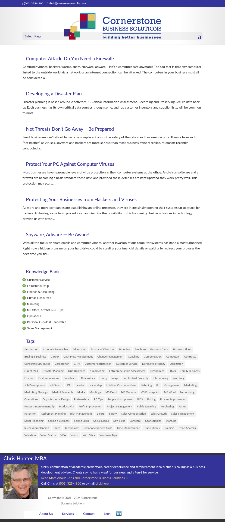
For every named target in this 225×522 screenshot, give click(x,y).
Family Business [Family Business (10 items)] (190, 371)
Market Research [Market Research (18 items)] (62, 393)
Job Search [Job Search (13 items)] (55, 386)
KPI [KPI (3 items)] (69, 386)
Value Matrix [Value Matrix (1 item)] (48, 437)
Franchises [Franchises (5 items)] (70, 379)
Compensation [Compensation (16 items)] (153, 357)
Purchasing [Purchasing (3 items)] (167, 408)
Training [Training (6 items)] (169, 430)
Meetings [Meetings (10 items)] (95, 393)
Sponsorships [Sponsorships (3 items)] (153, 423)
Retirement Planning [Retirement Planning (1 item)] (53, 415)
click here (102, 486)
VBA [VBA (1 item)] (63, 437)
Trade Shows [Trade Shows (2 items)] (152, 430)
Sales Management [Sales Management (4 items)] (182, 415)
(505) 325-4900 (70, 486)
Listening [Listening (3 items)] (146, 386)
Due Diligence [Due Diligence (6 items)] (76, 371)
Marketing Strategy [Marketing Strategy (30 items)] (36, 393)
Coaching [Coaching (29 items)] (133, 357)
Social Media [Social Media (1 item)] (101, 423)
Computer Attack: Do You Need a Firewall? (74, 58)
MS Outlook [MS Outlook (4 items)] (128, 393)
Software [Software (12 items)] (135, 423)
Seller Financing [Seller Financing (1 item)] (34, 423)
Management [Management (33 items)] (172, 386)
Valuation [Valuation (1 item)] (30, 437)
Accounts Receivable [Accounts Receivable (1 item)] (55, 349)
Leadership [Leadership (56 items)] (95, 386)
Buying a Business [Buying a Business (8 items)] (35, 357)
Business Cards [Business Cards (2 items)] (159, 349)
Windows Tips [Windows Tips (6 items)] (108, 437)
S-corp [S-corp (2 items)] (101, 415)
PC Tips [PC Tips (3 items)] (98, 401)
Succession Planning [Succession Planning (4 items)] (36, 430)
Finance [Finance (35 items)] (29, 379)
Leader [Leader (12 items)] (80, 386)
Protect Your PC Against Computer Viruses (74, 164)
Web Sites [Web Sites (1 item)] (89, 437)
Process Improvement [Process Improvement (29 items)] (173, 401)
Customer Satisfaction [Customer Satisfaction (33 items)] (97, 364)
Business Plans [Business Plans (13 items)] (182, 349)
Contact (88, 516)
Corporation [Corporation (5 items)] (62, 364)
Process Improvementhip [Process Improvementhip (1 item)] (39, 408)
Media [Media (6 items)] (81, 393)
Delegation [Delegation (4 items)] (176, 364)
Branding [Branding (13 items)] (124, 349)
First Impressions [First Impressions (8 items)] (48, 379)
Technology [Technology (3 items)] (71, 430)
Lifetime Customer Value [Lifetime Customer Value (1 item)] (121, 386)
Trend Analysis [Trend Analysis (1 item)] (187, 430)
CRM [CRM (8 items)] (77, 364)
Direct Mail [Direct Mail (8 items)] (31, 371)
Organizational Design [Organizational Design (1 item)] (56, 401)
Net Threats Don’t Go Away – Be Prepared (74, 129)
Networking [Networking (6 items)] (187, 393)
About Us (45, 516)
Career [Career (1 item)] (55, 357)
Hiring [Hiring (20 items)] (103, 379)
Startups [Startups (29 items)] (171, 423)
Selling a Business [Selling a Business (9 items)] (59, 423)
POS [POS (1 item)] (140, 401)
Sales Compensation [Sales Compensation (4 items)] (133, 415)
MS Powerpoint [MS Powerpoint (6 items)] (150, 393)
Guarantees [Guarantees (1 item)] (88, 379)
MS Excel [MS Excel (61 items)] (110, 393)
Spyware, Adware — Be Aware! (60, 234)
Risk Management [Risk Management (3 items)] (81, 415)
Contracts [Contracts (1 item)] (190, 357)
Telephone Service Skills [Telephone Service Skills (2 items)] (97, 430)
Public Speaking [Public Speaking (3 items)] (146, 408)
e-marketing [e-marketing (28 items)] (97, 371)
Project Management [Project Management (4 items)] (119, 408)
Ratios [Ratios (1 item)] (182, 408)
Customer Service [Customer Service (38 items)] (127, 364)
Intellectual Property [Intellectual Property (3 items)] (135, 379)
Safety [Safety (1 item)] (113, 415)
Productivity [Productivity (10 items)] (66, 408)
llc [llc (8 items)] (157, 386)
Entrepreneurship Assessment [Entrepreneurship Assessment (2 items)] (127, 371)
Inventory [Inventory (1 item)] (178, 379)
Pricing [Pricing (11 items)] (151, 401)
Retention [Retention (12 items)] (30, 415)
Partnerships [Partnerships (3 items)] (81, 401)
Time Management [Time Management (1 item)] (128, 430)
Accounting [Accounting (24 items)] (31, 349)
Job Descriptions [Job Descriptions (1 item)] (34, 386)
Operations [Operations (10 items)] (31, 401)
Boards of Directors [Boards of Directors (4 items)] (102, 349)
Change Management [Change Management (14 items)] (110, 357)
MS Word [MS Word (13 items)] (169, 393)
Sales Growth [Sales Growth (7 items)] (158, 415)
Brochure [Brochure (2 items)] (140, 349)
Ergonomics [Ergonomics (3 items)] (157, 371)
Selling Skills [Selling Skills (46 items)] (81, 423)
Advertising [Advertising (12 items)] (79, 349)
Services (67, 516)
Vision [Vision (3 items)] (74, 437)
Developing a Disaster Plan (56, 93)
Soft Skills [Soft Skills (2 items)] (119, 423)
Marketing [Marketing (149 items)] (190, 386)
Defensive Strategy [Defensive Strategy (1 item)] (153, 364)
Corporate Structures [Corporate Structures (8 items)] (37, 364)
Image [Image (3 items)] (115, 379)
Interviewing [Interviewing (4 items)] (160, 379)
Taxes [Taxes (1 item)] (56, 430)
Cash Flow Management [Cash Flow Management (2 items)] (78, 357)
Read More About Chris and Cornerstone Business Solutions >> (86, 480)
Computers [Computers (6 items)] (172, 357)
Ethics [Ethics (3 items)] (172, 371)
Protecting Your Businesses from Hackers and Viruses (86, 199)
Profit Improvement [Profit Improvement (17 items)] (90, 408)
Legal (107, 516)
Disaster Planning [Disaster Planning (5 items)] (53, 371)
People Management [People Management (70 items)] (120, 401)
